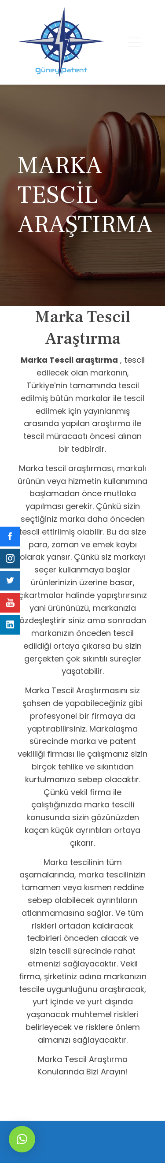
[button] (22, 1139)
